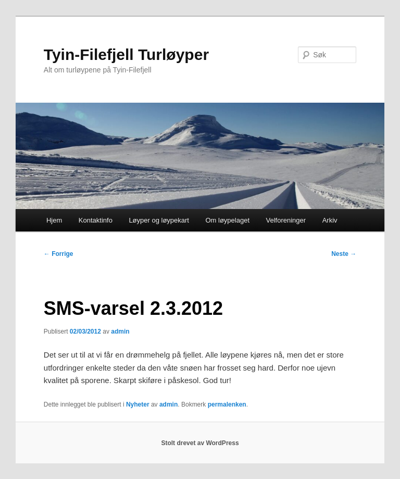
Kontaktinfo (96, 220)
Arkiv (330, 220)
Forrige (58, 253)
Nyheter (137, 404)
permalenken (227, 404)
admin (120, 331)
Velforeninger (286, 220)
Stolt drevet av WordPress (200, 443)
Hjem (54, 220)
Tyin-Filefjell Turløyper (126, 54)
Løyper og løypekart (159, 220)
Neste (343, 253)
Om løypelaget (227, 220)
